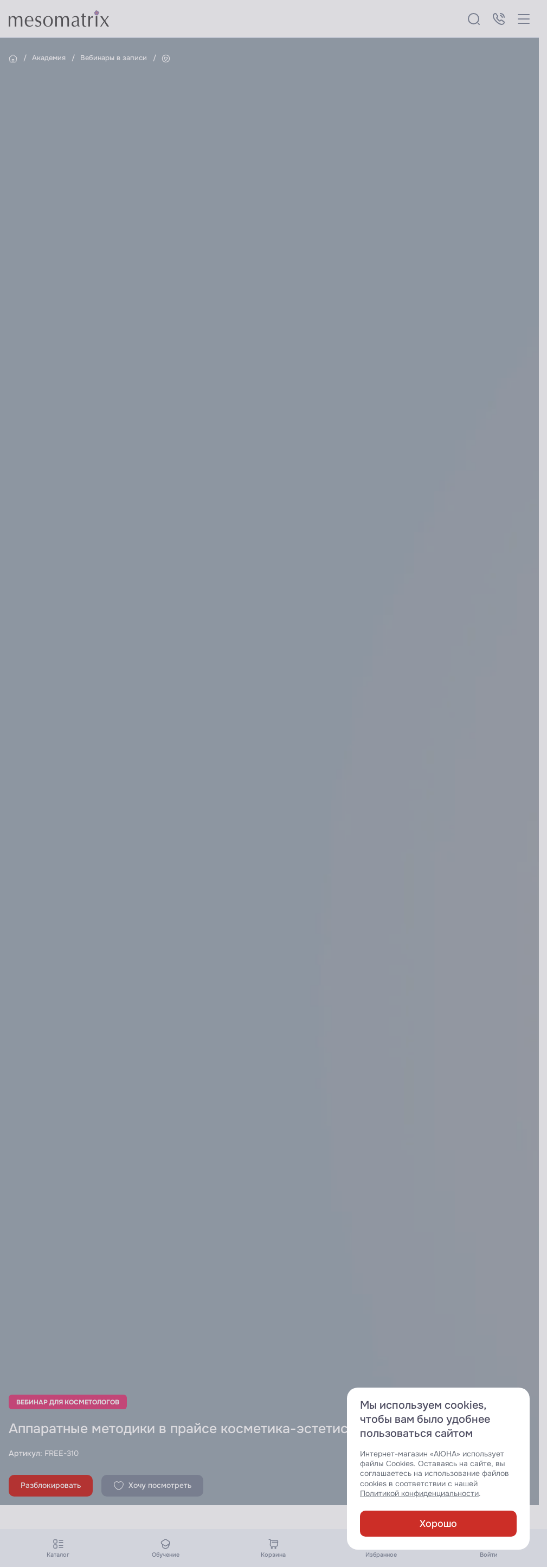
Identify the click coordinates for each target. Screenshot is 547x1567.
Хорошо (438, 1524)
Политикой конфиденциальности (419, 1493)
